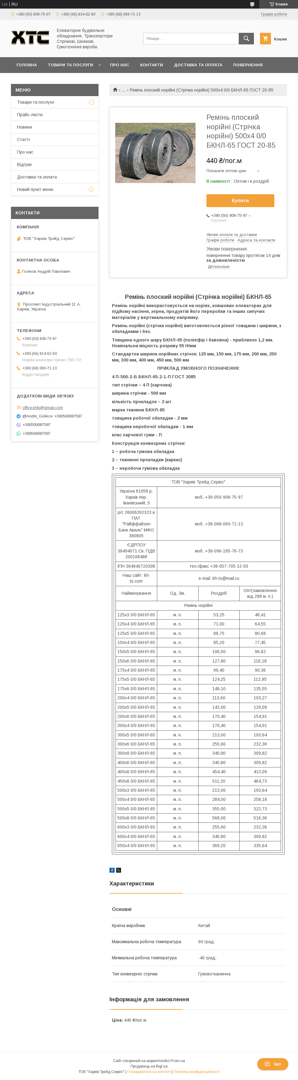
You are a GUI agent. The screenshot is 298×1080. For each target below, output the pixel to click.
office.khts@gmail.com (43, 407)
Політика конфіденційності (196, 1072)
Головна (26, 65)
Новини (24, 127)
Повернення (248, 65)
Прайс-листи (30, 114)
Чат (273, 1064)
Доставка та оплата (198, 65)
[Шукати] (246, 38)
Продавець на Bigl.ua (149, 1066)
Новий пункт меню (35, 189)
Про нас (119, 65)
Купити (240, 200)
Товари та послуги (70, 65)
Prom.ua (178, 1061)
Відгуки (24, 164)
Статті (23, 139)
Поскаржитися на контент (149, 1072)
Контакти (151, 65)
